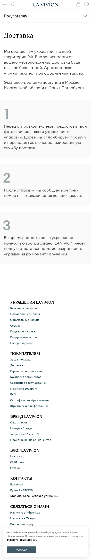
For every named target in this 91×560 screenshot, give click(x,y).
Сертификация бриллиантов (30, 400)
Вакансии (16, 484)
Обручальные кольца (24, 320)
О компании (18, 422)
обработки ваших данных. (22, 539)
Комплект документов (25, 377)
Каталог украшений (23, 308)
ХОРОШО (21, 549)
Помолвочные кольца (25, 314)
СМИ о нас (17, 462)
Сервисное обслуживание (28, 383)
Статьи (15, 468)
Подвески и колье (22, 331)
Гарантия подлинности (26, 371)
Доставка (16, 365)
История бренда (21, 428)
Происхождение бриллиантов (30, 440)
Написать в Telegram (24, 518)
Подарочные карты (23, 337)
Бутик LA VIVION (21, 490)
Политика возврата (23, 389)
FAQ (13, 394)
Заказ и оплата (20, 359)
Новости (16, 456)
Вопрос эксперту (21, 524)
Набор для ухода (21, 343)
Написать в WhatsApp (25, 512)
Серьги (15, 326)
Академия (24, 434)
